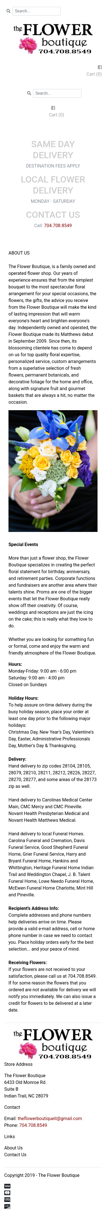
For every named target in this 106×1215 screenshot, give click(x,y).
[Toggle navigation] (53, 130)
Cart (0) (94, 74)
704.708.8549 (58, 225)
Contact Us (15, 1154)
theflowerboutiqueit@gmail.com (50, 1118)
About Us (13, 1148)
